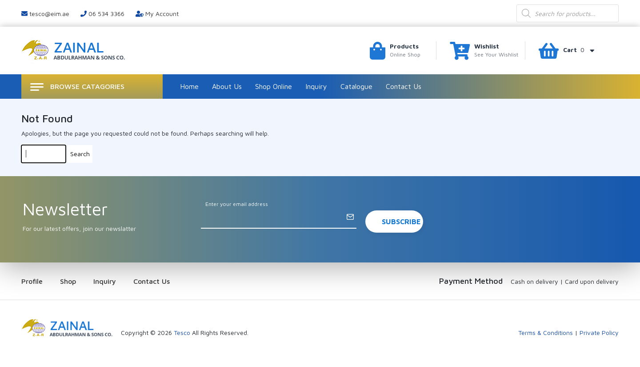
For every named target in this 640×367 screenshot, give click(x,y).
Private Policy (599, 332)
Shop (68, 281)
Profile (32, 281)
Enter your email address (236, 204)
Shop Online (273, 86)
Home (189, 86)
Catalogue (356, 86)
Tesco (182, 332)
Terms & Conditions (545, 332)
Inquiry (316, 86)
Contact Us (403, 86)
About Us (227, 86)
